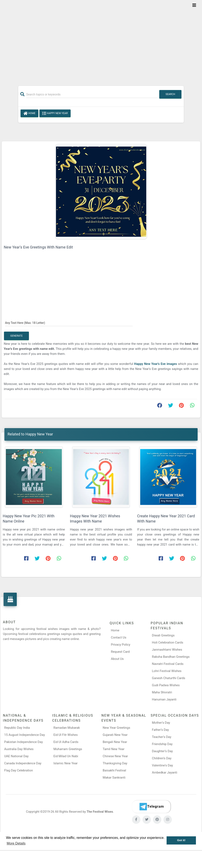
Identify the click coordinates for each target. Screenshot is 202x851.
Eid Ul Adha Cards (65, 742)
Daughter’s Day (162, 751)
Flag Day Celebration (18, 770)
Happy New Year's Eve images (155, 364)
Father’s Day (160, 730)
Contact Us (118, 637)
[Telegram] (151, 806)
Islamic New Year (65, 763)
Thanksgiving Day (115, 763)
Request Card (120, 652)
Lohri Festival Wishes (166, 671)
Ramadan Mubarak (66, 728)
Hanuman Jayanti (164, 699)
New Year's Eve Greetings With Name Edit (38, 247)
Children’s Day (161, 758)
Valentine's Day (162, 765)
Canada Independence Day (22, 763)
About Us (117, 659)
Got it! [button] (181, 840)
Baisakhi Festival (114, 770)
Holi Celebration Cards (167, 642)
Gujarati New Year (115, 735)
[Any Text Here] (69, 322)
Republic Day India (17, 728)
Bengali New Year (115, 742)
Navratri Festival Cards (167, 664)
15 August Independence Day (24, 735)
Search (170, 94)
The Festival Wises (100, 812)
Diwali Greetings (163, 635)
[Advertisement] (101, 40)
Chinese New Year (115, 756)
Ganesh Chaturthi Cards (168, 678)
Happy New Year (55, 113)
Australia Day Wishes (19, 749)
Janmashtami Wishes (167, 649)
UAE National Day (16, 756)
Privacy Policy (120, 644)
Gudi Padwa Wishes (166, 685)
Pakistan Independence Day (23, 742)
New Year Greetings (116, 728)
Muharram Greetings (67, 749)
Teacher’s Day (161, 737)
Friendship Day (162, 744)
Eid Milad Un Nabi (65, 756)
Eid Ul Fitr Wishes (65, 735)
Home (29, 113)
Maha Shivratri (162, 692)
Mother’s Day (161, 723)
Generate (16, 335)
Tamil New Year (113, 749)
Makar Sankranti (114, 777)
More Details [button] (16, 843)
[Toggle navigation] (194, 5)
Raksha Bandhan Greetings (171, 657)
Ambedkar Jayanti (164, 772)
